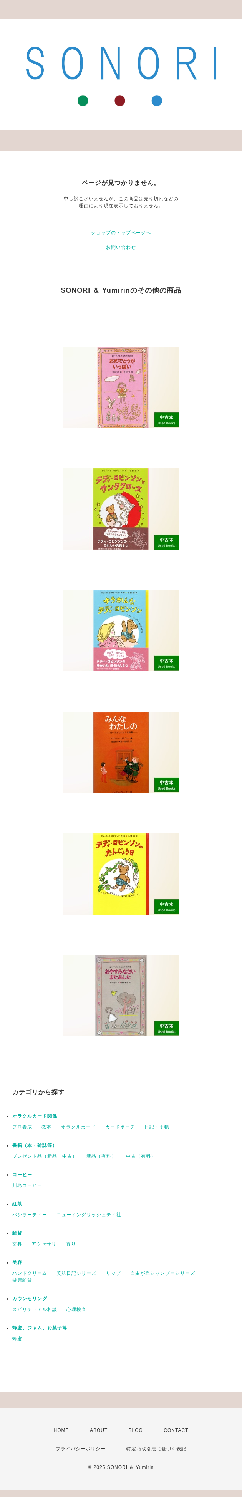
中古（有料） (141, 1156)
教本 (46, 1127)
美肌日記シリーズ (76, 1273)
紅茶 (17, 1204)
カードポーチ (120, 1127)
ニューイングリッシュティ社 (88, 1214)
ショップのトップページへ (121, 232)
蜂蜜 (17, 1338)
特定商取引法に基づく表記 (156, 1449)
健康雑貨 (22, 1280)
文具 (17, 1244)
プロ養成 (22, 1127)
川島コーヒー (27, 1185)
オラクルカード (78, 1127)
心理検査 (76, 1309)
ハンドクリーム (29, 1273)
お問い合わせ (121, 247)
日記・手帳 (156, 1127)
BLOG (136, 1430)
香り (71, 1244)
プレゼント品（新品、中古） (44, 1156)
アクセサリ (43, 1244)
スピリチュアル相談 (34, 1309)
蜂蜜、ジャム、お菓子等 (39, 1328)
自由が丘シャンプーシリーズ (162, 1273)
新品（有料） (101, 1156)
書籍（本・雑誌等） (34, 1145)
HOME (61, 1430)
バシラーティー (29, 1214)
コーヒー (22, 1174)
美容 (17, 1262)
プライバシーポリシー (81, 1449)
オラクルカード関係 (34, 1116)
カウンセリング (29, 1298)
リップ (113, 1273)
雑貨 (17, 1233)
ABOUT (99, 1430)
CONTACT (176, 1430)
